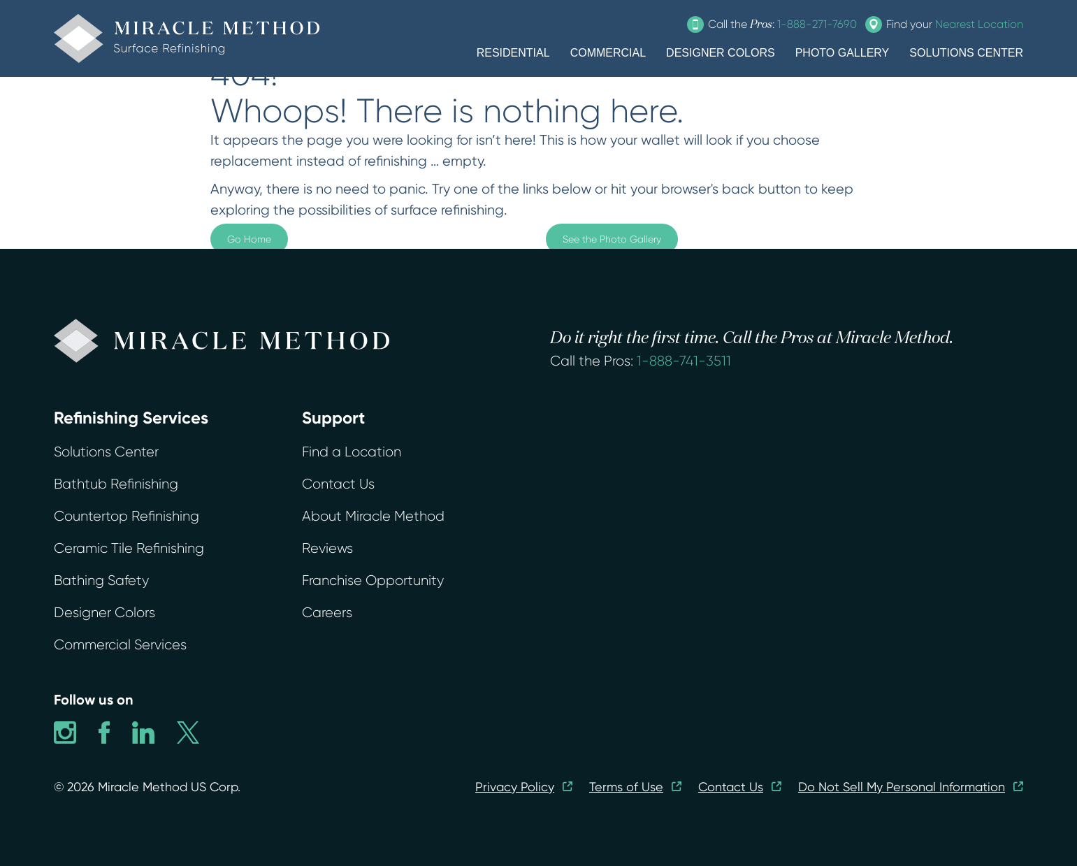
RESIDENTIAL (513, 53)
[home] (186, 38)
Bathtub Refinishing (116, 484)
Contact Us (338, 484)
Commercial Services (120, 645)
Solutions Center (106, 452)
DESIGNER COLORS (720, 53)
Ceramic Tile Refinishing (129, 548)
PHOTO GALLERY (842, 53)
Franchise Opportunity (373, 580)
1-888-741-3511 (684, 361)
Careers (327, 613)
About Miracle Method (373, 516)
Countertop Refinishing (126, 516)
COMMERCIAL (608, 53)
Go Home (249, 239)
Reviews (327, 548)
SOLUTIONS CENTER (966, 53)
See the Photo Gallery (612, 239)
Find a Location (351, 452)
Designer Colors (104, 613)
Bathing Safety (101, 580)
